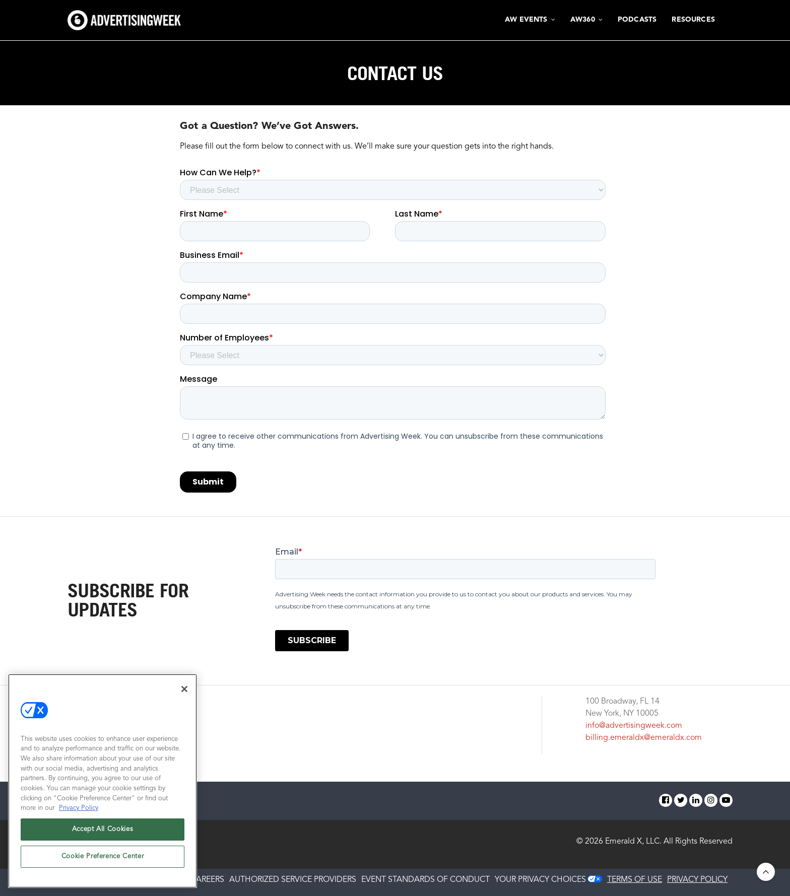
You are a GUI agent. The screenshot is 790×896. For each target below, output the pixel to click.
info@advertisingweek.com (633, 726)
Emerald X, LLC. (633, 842)
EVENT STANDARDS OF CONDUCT (425, 880)
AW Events (526, 19)
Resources (693, 19)
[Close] (184, 689)
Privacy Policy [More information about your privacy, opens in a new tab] (78, 808)
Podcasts (637, 19)
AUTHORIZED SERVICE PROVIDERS (292, 880)
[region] (102, 781)
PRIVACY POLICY (697, 880)
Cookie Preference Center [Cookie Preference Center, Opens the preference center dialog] (102, 856)
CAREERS (207, 880)
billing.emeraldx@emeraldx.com (643, 738)
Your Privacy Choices (540, 880)
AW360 (582, 19)
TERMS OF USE (634, 880)
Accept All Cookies (103, 829)
